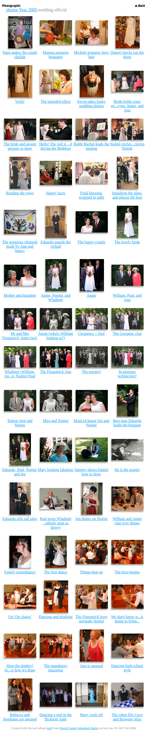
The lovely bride (127, 242)
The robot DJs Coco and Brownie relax (127, 717)
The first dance (55, 572)
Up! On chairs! (19, 617)
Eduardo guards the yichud (56, 244)
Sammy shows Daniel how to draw (91, 472)
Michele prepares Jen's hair (91, 54)
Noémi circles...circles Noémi (127, 146)
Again (91, 295)
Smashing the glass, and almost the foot (127, 195)
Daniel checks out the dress (127, 54)
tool (49, 728)
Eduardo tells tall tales (20, 519)
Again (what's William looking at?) (55, 336)
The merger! (91, 372)
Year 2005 (28, 9)
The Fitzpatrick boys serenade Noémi (91, 619)
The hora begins (127, 572)
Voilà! (20, 101)
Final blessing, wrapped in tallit (91, 195)
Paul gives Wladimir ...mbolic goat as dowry (55, 523)
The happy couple (91, 242)
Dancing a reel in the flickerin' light (55, 717)
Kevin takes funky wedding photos (91, 103)
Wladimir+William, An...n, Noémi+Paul (20, 374)
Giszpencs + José (91, 334)
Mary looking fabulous (56, 470)
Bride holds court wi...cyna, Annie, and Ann (127, 105)
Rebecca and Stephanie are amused (20, 717)
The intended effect (56, 101)
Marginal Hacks (88, 728)
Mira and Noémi (55, 421)
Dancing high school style (127, 668)
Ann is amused (91, 666)
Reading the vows (20, 193)
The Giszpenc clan (127, 334)
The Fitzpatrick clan (55, 372)
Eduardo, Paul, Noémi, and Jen (19, 472)
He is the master (127, 470)
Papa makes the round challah (20, 54)
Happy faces (55, 193)
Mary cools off (91, 715)
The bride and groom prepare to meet (20, 146)
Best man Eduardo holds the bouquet (127, 423)
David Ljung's (68, 728)
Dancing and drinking (56, 617)
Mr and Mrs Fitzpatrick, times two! (19, 336)
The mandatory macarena (55, 668)
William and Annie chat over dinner (127, 521)
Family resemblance (19, 572)
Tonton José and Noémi (19, 423)
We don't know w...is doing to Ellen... (127, 619)
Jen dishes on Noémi (91, 519)
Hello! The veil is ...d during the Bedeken (55, 146)
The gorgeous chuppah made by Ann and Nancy (19, 246)
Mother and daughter (20, 295)
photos (12, 9)
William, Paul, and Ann (127, 297)
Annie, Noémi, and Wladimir (55, 297)
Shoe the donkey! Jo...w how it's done (20, 668)
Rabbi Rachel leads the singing (91, 146)
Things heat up (91, 572)
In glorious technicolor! (127, 374)
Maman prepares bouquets (55, 54)
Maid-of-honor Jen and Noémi (91, 423)
